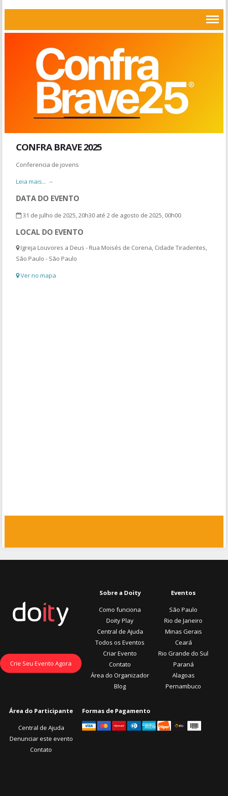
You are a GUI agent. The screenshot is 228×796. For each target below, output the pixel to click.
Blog (120, 686)
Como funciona (120, 609)
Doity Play (120, 620)
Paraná (183, 664)
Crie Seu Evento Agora (41, 663)
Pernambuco (183, 686)
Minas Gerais (183, 631)
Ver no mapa (36, 275)
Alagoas (183, 675)
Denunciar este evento (41, 738)
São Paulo (183, 609)
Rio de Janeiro (183, 620)
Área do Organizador (120, 675)
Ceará (183, 642)
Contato (120, 664)
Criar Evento (120, 653)
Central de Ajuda (120, 631)
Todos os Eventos (120, 642)
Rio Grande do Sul (183, 653)
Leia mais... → (34, 181)
